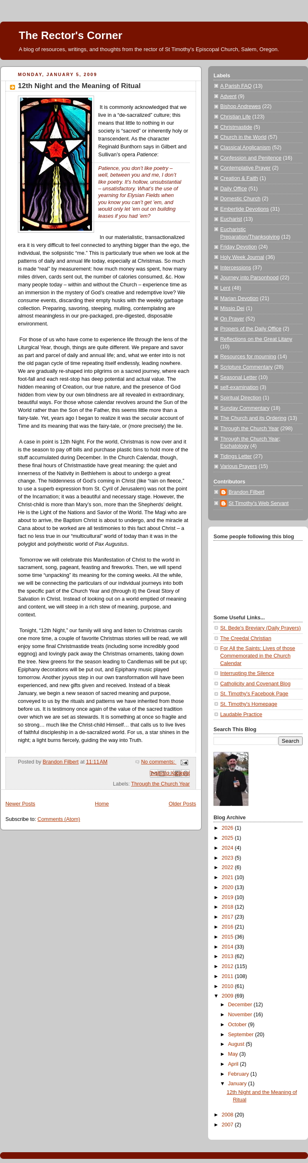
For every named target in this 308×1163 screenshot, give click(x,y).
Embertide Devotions (244, 209)
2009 (228, 996)
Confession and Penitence (250, 158)
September (241, 1034)
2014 (228, 947)
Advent (228, 96)
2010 (228, 986)
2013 (228, 956)
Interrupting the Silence (247, 673)
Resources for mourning (248, 357)
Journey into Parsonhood (249, 278)
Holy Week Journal (242, 257)
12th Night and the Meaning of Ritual (79, 86)
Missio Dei (232, 308)
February (239, 1074)
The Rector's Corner (70, 35)
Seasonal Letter (238, 377)
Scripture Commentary (246, 367)
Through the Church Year (160, 784)
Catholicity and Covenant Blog (255, 684)
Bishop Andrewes (240, 106)
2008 (228, 1115)
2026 (228, 828)
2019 (228, 897)
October (238, 1024)
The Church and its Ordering (253, 418)
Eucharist (231, 219)
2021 (228, 877)
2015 (228, 937)
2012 (228, 966)
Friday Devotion (238, 247)
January (238, 1084)
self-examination (239, 387)
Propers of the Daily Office (250, 329)
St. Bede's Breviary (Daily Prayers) (260, 628)
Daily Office (233, 189)
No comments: (158, 762)
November (241, 1015)
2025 (228, 838)
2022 (228, 867)
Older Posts (182, 804)
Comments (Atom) (58, 819)
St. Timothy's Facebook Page (254, 694)
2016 (228, 927)
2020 (228, 887)
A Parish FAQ (236, 86)
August (237, 1044)
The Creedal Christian (245, 638)
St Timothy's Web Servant (258, 503)
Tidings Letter (236, 456)
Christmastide (236, 127)
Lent (225, 288)
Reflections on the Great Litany (256, 339)
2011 (228, 976)
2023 (228, 858)
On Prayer (232, 319)
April (234, 1064)
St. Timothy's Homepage (248, 704)
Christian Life (235, 117)
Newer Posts (20, 804)
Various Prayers (238, 466)
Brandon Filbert (246, 492)
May (233, 1054)
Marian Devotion (239, 298)
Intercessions (235, 268)
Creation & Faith (239, 178)
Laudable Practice (241, 714)
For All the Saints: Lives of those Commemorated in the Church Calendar (257, 656)
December (241, 1005)
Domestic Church (240, 199)
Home (102, 804)
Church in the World (243, 137)
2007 (228, 1125)
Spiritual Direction (240, 398)
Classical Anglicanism (245, 147)
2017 (228, 917)
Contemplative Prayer (245, 168)
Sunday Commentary (244, 408)
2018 (228, 907)
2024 (228, 848)
